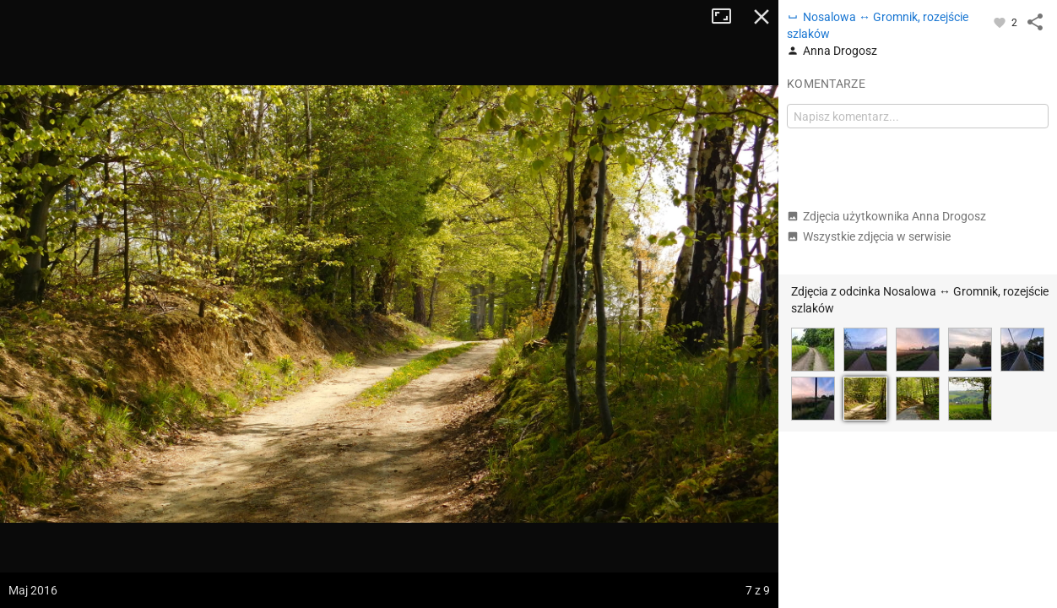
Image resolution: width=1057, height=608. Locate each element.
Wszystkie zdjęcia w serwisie (869, 236)
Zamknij (761, 17)
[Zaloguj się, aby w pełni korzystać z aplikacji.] (1001, 22)
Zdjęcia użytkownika (886, 216)
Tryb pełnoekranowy (728, 17)
